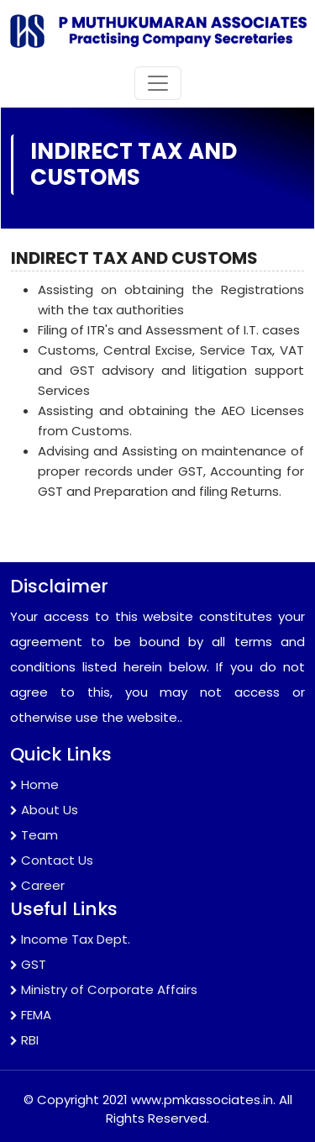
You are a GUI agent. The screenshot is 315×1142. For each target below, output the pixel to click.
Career (37, 885)
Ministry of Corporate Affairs (103, 989)
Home (34, 784)
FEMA (30, 1015)
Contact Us (51, 860)
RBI (24, 1040)
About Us (44, 809)
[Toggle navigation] (157, 83)
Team (34, 835)
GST (28, 964)
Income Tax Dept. (70, 939)
